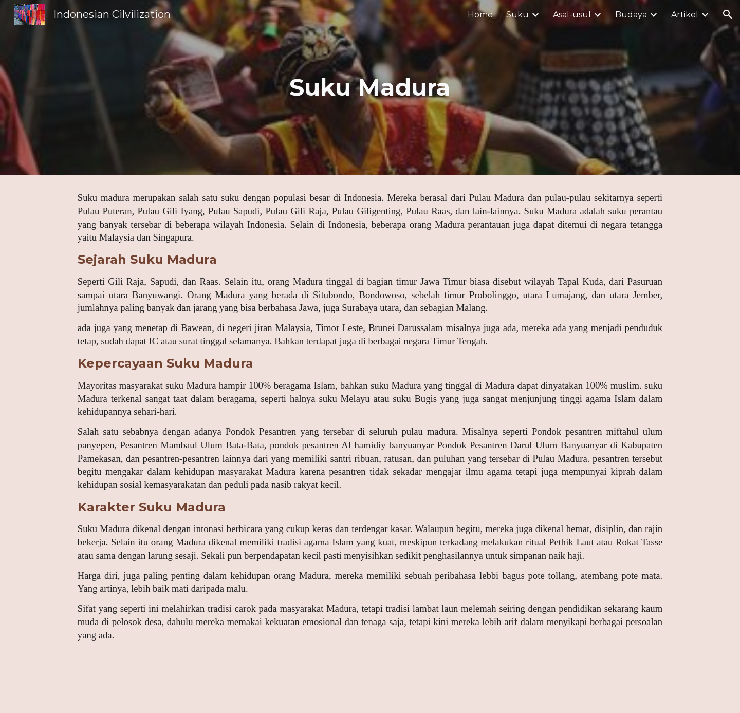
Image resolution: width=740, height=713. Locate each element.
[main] (370, 87)
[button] (727, 14)
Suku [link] (517, 15)
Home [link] (480, 15)
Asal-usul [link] (572, 15)
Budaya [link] (631, 15)
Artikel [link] (684, 15)
